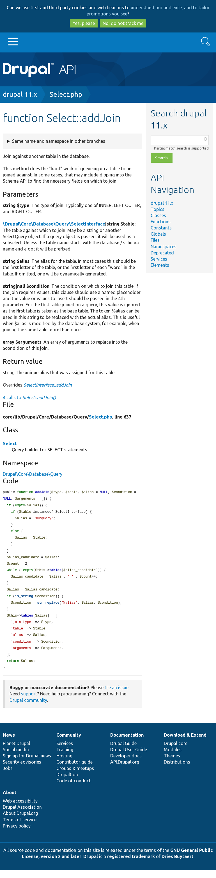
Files (155, 240)
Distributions (177, 769)
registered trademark (131, 864)
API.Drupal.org (124, 769)
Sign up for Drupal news (27, 763)
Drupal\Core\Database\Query (32, 474)
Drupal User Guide (128, 757)
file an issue (116, 695)
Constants (161, 227)
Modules (172, 757)
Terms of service (19, 827)
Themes (172, 763)
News (9, 742)
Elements (160, 265)
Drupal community (28, 708)
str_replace (48, 607)
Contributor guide (74, 769)
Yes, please (84, 23)
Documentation (127, 742)
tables (55, 573)
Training (64, 757)
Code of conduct (73, 788)
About (10, 800)
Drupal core (175, 751)
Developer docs (126, 763)
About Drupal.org (20, 821)
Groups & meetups (75, 776)
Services (159, 258)
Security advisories (22, 769)
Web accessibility (20, 808)
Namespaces (163, 246)
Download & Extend (185, 742)
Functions (161, 221)
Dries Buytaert (178, 864)
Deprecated (162, 252)
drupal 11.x (20, 94)
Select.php (66, 94)
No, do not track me (123, 23)
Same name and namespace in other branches (58, 141)
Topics (157, 209)
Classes (158, 215)
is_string (24, 601)
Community (68, 742)
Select (10, 443)
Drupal (90, 864)
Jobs (8, 776)
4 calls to (29, 397)
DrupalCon (67, 782)
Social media (16, 757)
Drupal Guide (123, 751)
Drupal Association (22, 814)
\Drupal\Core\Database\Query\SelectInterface (54, 223)
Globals (158, 233)
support (29, 701)
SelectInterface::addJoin (48, 384)
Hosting (64, 763)
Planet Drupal (16, 751)
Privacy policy (17, 833)
